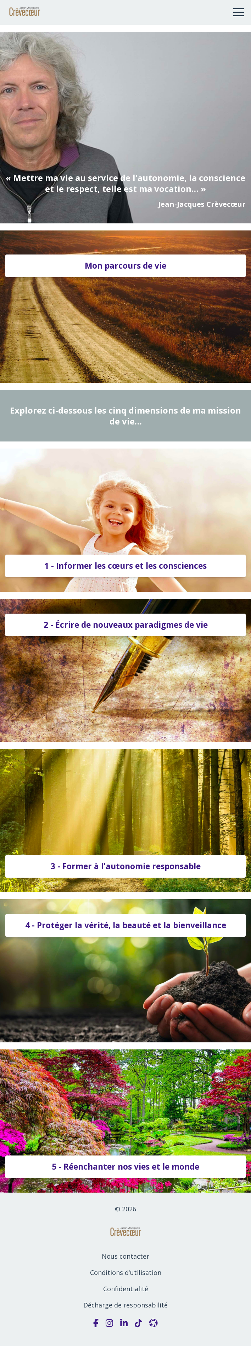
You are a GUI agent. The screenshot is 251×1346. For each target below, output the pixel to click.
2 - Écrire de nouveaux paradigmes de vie (126, 624)
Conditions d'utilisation (125, 1272)
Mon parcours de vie (125, 265)
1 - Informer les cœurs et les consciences (125, 565)
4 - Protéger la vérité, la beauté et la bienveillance (125, 925)
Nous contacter (125, 1256)
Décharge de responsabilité (125, 1305)
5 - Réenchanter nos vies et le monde (125, 1166)
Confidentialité (125, 1288)
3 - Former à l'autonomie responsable (126, 866)
